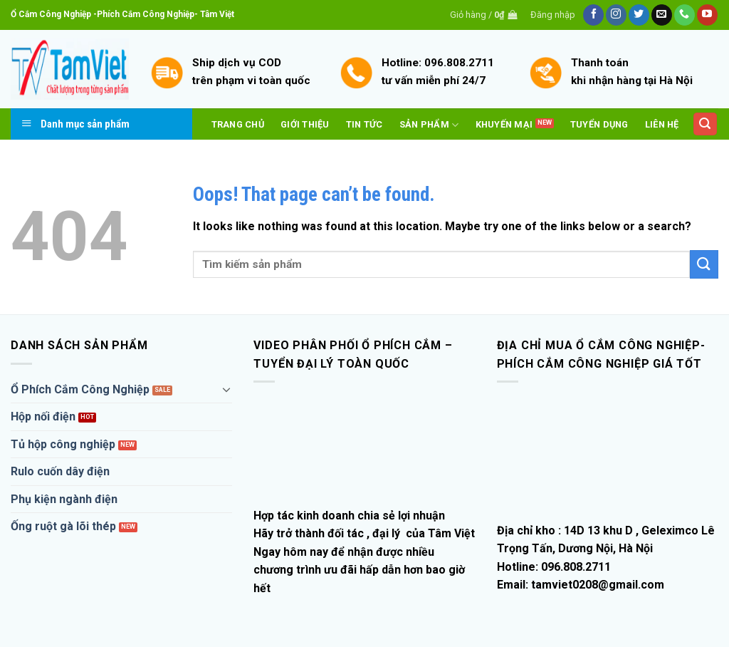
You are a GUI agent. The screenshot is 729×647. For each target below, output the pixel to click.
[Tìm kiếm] (705, 124)
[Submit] (704, 264)
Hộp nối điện (43, 416)
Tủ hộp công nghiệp (63, 444)
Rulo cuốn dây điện (60, 471)
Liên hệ (662, 124)
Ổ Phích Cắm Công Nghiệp (80, 389)
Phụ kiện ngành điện (64, 499)
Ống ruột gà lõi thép (63, 526)
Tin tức (364, 124)
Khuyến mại (504, 124)
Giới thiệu (305, 124)
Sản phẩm (429, 125)
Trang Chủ (237, 124)
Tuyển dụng (599, 124)
